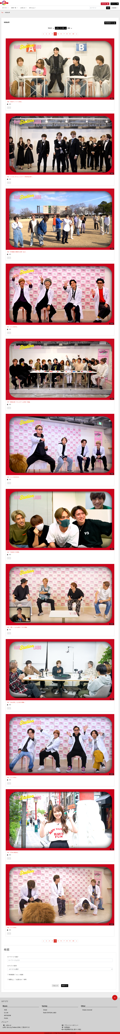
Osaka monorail (87, 1010)
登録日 (51, 28)
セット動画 (19, 974)
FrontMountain (72, 1033)
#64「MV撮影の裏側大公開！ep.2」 (17, 252)
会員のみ (19, 979)
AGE (5, 1010)
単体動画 (11, 974)
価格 (69, 28)
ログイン (114, 3)
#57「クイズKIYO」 (12, 327)
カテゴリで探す (12, 965)
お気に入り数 (61, 28)
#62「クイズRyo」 (12, 777)
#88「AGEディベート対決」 (15, 101)
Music (5, 1006)
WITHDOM (7, 1015)
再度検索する (110, 23)
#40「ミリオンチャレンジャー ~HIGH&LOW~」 (20, 176)
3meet (45, 1010)
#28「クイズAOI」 (12, 927)
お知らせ (23, 7)
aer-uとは (32, 7)
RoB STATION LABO (49, 1012)
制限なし (11, 979)
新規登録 (105, 3)
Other (83, 1006)
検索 (108, 8)
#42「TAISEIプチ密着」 (13, 552)
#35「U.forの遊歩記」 (13, 852)
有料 (25, 979)
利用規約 (66, 1027)
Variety (44, 1006)
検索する (64, 985)
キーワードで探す (12, 957)
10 (73, 34)
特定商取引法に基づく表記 (72, 1029)
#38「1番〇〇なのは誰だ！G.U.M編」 (17, 627)
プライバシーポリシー (70, 1025)
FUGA (6, 1018)
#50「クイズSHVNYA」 (13, 477)
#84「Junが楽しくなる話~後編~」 (16, 702)
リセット (55, 985)
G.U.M (6, 1012)
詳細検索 (115, 8)
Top (2, 12)
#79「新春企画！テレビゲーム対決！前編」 (19, 402)
